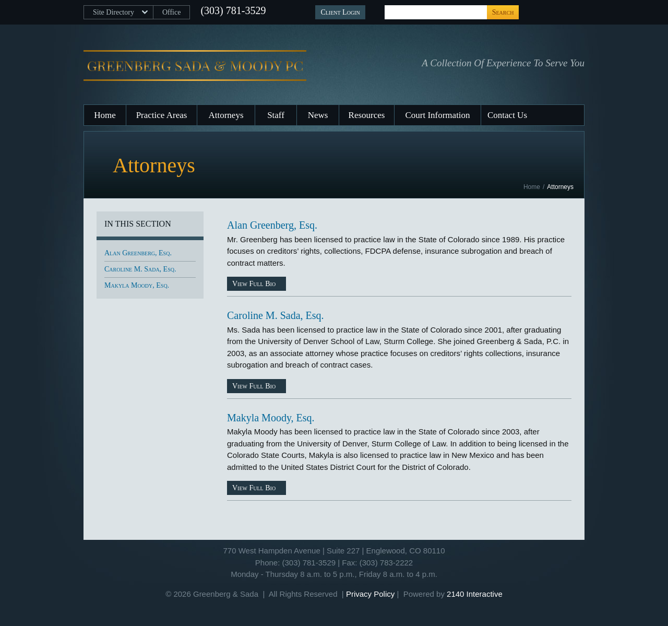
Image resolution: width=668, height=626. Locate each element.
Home (105, 115)
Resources (367, 115)
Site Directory (113, 12)
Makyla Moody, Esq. (271, 417)
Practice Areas (161, 115)
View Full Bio (254, 284)
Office (171, 12)
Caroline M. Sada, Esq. (275, 315)
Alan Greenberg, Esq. (272, 225)
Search (503, 12)
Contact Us (507, 115)
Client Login (340, 12)
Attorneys (225, 115)
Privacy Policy (370, 593)
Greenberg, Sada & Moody (195, 65)
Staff (275, 115)
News (318, 115)
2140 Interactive (475, 593)
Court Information (437, 115)
